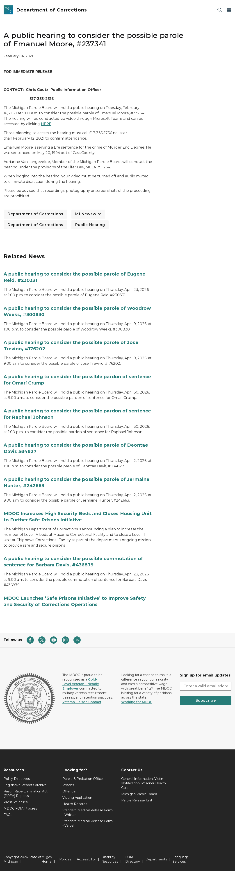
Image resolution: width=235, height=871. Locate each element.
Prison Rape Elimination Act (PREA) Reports (26, 793)
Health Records (74, 804)
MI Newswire (88, 214)
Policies (65, 859)
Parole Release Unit (136, 800)
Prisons (68, 785)
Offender (69, 791)
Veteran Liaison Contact (81, 702)
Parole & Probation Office (82, 779)
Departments (156, 859)
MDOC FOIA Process (20, 808)
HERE (46, 124)
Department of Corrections (35, 214)
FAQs (8, 815)
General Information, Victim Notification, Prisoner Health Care (143, 783)
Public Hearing (90, 225)
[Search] (219, 10)
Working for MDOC (136, 702)
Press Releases (15, 802)
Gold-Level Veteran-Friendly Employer (80, 683)
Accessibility (86, 859)
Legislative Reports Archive (25, 785)
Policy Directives (17, 779)
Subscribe (206, 700)
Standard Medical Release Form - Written (87, 812)
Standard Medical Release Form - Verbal (87, 823)
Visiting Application (77, 798)
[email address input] (205, 686)
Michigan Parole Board (139, 794)
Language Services (181, 859)
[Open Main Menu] (228, 10)
